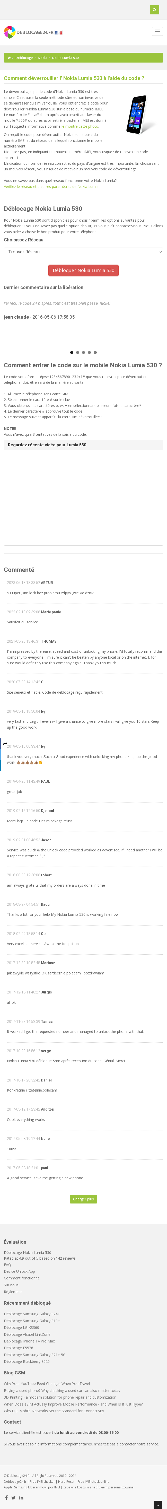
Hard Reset (66, 1481)
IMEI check (92, 1481)
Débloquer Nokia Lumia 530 (83, 270)
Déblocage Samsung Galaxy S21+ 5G (35, 1354)
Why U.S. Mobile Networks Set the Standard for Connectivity (54, 1410)
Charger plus (83, 1199)
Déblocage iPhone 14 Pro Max (29, 1341)
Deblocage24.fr (15, 1481)
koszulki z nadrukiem (92, 1487)
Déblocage (24, 57)
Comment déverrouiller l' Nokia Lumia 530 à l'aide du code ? (74, 78)
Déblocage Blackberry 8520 (27, 1361)
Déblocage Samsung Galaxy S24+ (32, 1313)
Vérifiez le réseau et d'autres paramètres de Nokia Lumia (51, 186)
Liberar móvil (37, 1487)
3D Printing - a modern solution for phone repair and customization (60, 1397)
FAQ (7, 1264)
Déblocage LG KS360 (21, 1327)
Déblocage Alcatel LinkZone (27, 1334)
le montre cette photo (79, 126)
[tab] (83, 445)
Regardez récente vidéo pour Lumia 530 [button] (47, 444)
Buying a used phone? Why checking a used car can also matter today (62, 1390)
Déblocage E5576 (18, 1347)
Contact (12, 1422)
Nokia (42, 57)
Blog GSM (14, 1372)
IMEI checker (46, 1481)
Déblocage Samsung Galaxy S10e (32, 1320)
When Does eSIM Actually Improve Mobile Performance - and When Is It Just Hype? (73, 1404)
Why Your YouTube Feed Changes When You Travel (47, 1383)
